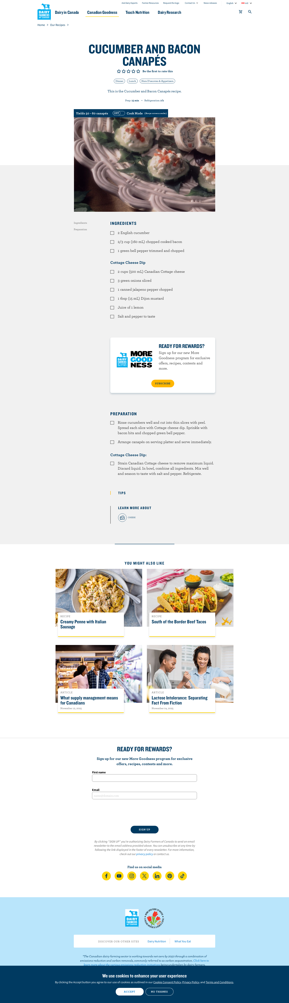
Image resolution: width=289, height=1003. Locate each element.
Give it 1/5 (118, 71)
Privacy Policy (190, 982)
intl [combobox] (246, 3)
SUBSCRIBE (162, 383)
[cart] (240, 12)
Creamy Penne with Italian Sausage (83, 624)
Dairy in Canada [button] (73, 12)
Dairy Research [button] (179, 12)
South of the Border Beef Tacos (179, 621)
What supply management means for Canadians (89, 700)
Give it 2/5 (123, 71)
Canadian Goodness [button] (109, 12)
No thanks (159, 991)
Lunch (132, 80)
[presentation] (144, 812)
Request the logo (171, 2)
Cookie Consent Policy (167, 982)
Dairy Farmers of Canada (44, 11)
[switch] (139, 113)
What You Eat (183, 941)
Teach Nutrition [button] (146, 12)
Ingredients (80, 222)
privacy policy (144, 854)
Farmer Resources (150, 2)
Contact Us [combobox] (190, 2)
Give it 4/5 (133, 71)
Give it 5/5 (138, 71)
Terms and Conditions (219, 982)
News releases (210, 2)
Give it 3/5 (128, 71)
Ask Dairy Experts (130, 2)
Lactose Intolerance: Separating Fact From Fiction (179, 700)
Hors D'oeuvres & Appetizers (157, 80)
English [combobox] (230, 3)
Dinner (119, 80)
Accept (129, 991)
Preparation (80, 229)
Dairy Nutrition (157, 941)
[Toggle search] (250, 12)
